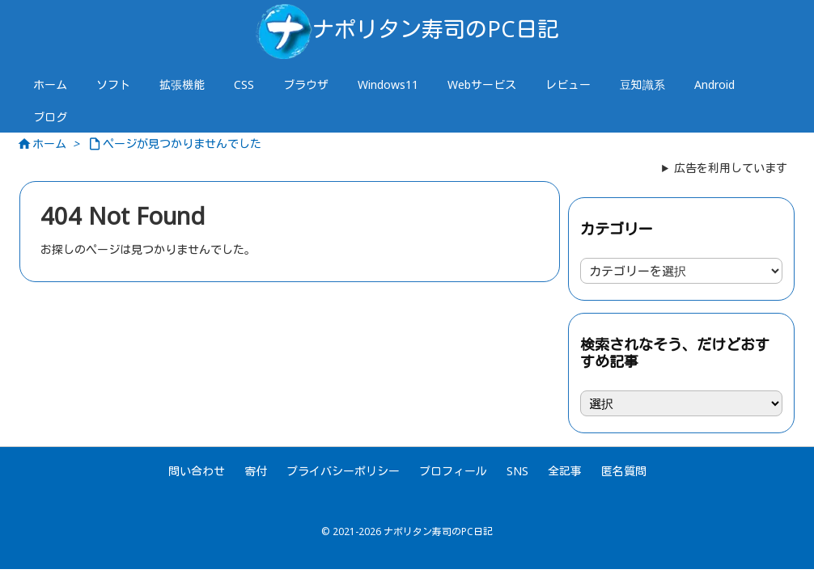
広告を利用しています (730, 167)
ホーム (49, 143)
